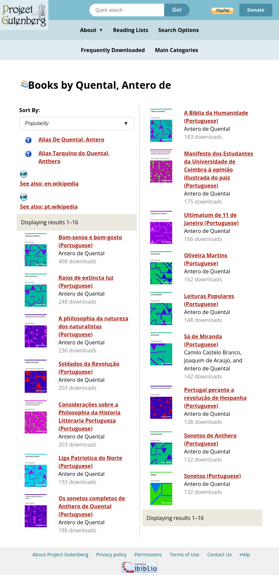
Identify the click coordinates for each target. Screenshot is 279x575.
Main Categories (176, 50)
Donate (255, 10)
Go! (177, 10)
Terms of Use (184, 554)
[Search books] (126, 10)
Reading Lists (131, 30)
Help (245, 554)
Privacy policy (111, 554)
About (91, 30)
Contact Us (219, 554)
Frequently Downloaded (113, 50)
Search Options (178, 30)
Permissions (148, 554)
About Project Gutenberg (60, 554)
